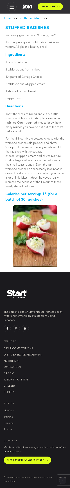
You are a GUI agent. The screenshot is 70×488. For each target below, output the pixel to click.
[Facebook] (7, 328)
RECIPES (9, 392)
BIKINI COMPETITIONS (18, 348)
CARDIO (9, 373)
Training (8, 417)
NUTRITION (11, 361)
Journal (8, 429)
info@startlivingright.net (27, 460)
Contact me (50, 6)
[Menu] (12, 6)
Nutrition (9, 410)
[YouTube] (25, 328)
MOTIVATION (12, 367)
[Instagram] (16, 328)
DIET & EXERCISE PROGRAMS (23, 355)
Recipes (8, 423)
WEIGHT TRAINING (16, 379)
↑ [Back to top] (62, 481)
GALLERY (9, 386)
